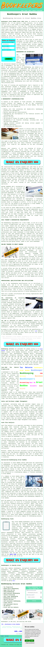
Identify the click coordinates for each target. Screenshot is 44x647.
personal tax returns (16, 541)
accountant (4, 88)
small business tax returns (30, 532)
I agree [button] (27, 640)
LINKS (26, 10)
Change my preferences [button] (30, 642)
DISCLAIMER (39, 10)
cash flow (22, 434)
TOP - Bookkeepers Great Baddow (10, 624)
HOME (22, 10)
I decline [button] (31, 640)
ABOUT (30, 10)
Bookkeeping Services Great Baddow (16, 584)
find (6, 568)
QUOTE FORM (13, 554)
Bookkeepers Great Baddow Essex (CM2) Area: (14, 21)
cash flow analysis (37, 455)
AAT (36, 331)
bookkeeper (37, 576)
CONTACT (34, 10)
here (13, 580)
